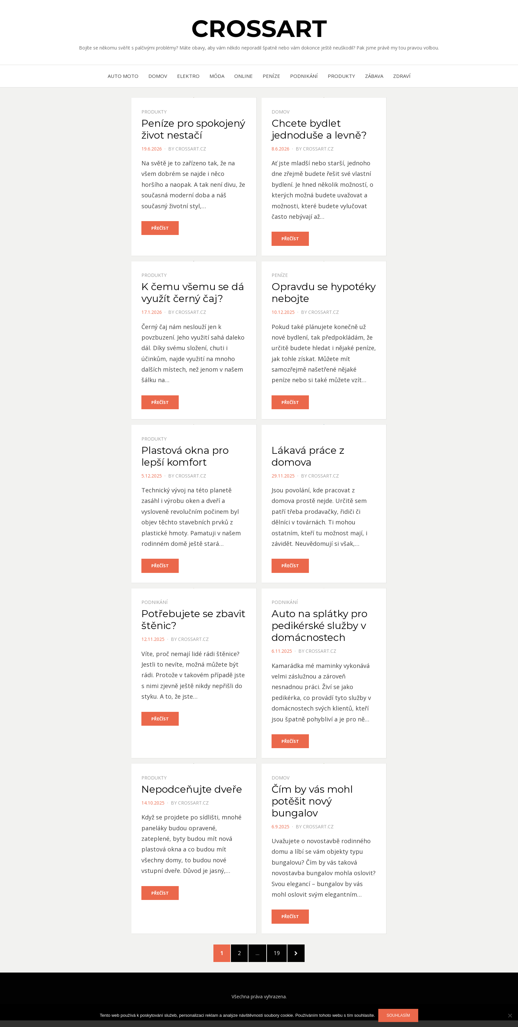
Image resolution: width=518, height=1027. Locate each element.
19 (285, 956)
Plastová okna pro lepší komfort (185, 457)
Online (243, 76)
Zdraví (402, 76)
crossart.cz (190, 149)
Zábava (374, 76)
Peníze (271, 76)
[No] (509, 1015)
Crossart (259, 28)
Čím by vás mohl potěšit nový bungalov (312, 803)
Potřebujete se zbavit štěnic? (193, 621)
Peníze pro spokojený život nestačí (193, 129)
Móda (216, 76)
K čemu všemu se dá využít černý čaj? (192, 293)
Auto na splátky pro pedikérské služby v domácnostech (319, 627)
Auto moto (123, 76)
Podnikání (304, 76)
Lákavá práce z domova (308, 457)
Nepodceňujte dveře (191, 791)
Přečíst (160, 228)
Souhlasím (398, 1015)
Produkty (341, 76)
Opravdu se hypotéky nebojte (324, 293)
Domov (157, 76)
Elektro (188, 76)
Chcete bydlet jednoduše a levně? (319, 129)
